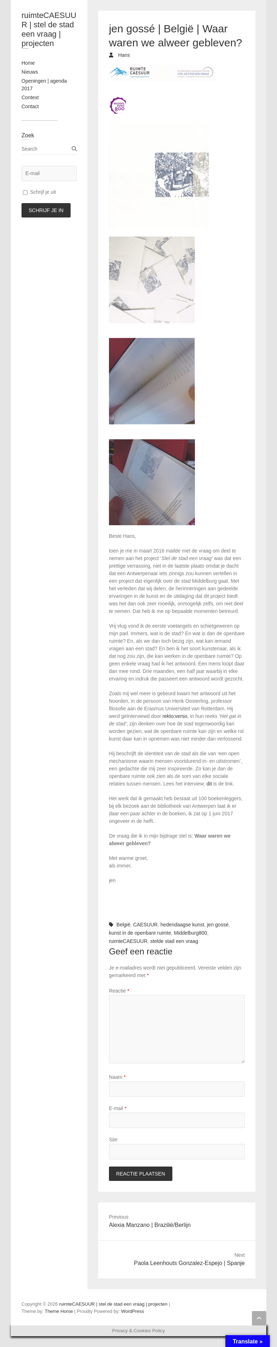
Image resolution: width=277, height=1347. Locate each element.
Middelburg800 (190, 933)
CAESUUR (145, 924)
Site (113, 1139)
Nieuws (30, 72)
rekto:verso (174, 716)
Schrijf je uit (39, 192)
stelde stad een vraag (174, 941)
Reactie (119, 991)
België (123, 924)
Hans (123, 55)
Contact (30, 106)
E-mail (117, 1108)
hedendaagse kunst (182, 924)
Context (30, 97)
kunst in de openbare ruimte (140, 933)
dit (209, 784)
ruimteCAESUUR (128, 941)
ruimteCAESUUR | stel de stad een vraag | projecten (49, 29)
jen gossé (218, 924)
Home (28, 63)
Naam (117, 1077)
